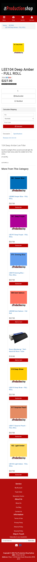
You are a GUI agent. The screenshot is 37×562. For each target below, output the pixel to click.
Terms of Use (18, 518)
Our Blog (18, 507)
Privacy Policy (18, 522)
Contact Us (18, 511)
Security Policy (18, 531)
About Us (18, 503)
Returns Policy (18, 527)
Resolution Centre (18, 496)
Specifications (17, 134)
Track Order (18, 492)
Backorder (18, 96)
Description (6, 134)
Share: (7, 77)
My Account (18, 488)
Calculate (18, 126)
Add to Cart (18, 322)
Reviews (9, 138)
